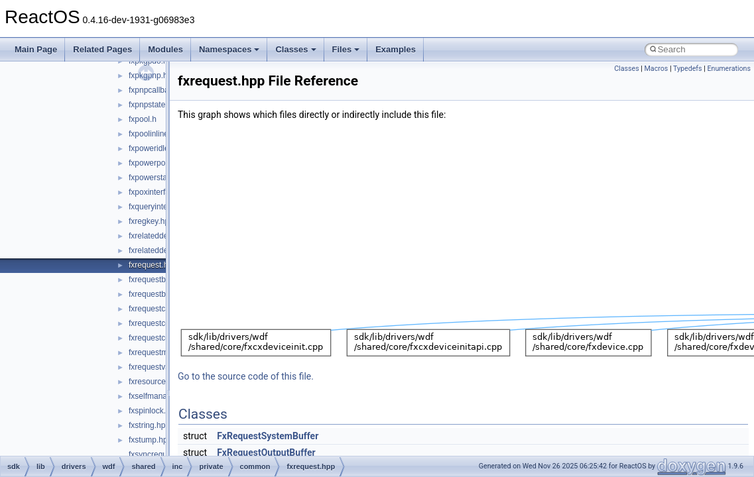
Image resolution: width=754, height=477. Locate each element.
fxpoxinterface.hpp (161, 192)
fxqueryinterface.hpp (165, 206)
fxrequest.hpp (153, 265)
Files (346, 49)
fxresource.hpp (155, 381)
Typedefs (687, 68)
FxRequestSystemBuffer (267, 436)
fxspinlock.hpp (154, 410)
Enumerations (729, 68)
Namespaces (229, 49)
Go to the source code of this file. (246, 376)
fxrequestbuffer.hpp (163, 294)
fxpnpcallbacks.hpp (162, 90)
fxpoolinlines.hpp (158, 133)
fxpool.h (143, 119)
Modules (165, 49)
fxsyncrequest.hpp (161, 454)
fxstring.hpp (149, 425)
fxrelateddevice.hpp (163, 235)
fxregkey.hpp (151, 221)
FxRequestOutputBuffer (266, 452)
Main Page (36, 49)
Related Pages (102, 49)
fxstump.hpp (150, 440)
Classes (295, 49)
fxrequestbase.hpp (161, 279)
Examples (395, 49)
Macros (656, 68)
